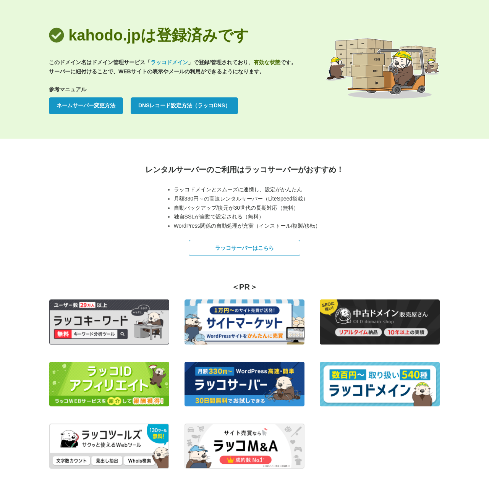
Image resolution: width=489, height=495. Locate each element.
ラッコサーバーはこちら (244, 248)
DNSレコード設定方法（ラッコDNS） (184, 105)
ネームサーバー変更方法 (86, 105)
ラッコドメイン (169, 62)
